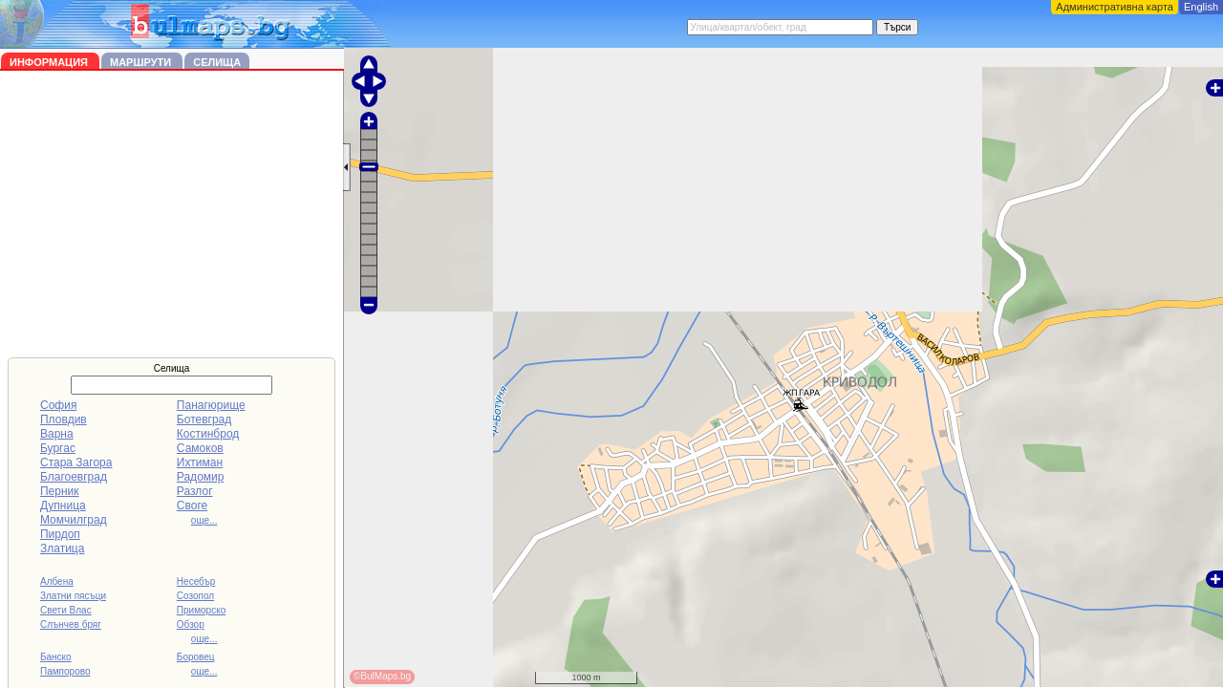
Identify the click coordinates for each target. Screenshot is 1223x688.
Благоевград (73, 477)
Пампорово (65, 671)
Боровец (196, 657)
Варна (57, 434)
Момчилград (73, 520)
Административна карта (1114, 6)
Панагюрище (211, 405)
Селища (217, 62)
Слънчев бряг (70, 624)
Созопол (195, 596)
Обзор (190, 624)
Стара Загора (76, 462)
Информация (50, 62)
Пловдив (63, 419)
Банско (56, 657)
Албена (57, 581)
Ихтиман (200, 462)
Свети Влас (66, 610)
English (1201, 6)
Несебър (196, 581)
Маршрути (142, 62)
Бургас (57, 448)
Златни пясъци (73, 596)
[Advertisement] (172, 214)
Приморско (201, 610)
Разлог (195, 491)
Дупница (63, 505)
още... (204, 520)
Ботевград (204, 419)
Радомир (201, 477)
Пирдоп (60, 534)
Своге (192, 505)
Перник (59, 491)
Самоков (200, 448)
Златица (62, 548)
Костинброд (208, 434)
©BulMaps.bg (382, 676)
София (58, 405)
